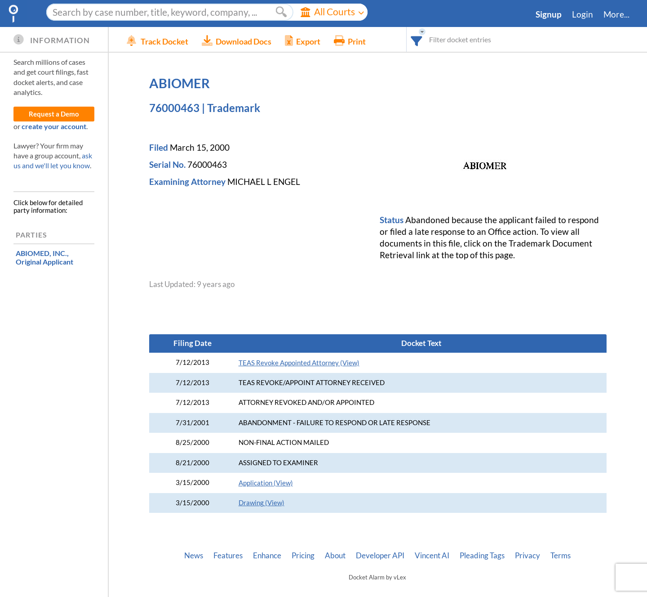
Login (582, 14)
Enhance (267, 555)
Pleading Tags (482, 555)
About (335, 555)
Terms (560, 555)
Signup (549, 14)
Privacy (527, 555)
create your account (54, 126)
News (193, 555)
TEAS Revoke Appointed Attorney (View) (299, 363)
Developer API (380, 555)
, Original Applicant (44, 257)
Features (228, 555)
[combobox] (416, 39)
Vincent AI (432, 555)
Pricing (303, 555)
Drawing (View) (261, 503)
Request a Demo (54, 114)
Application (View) (266, 483)
